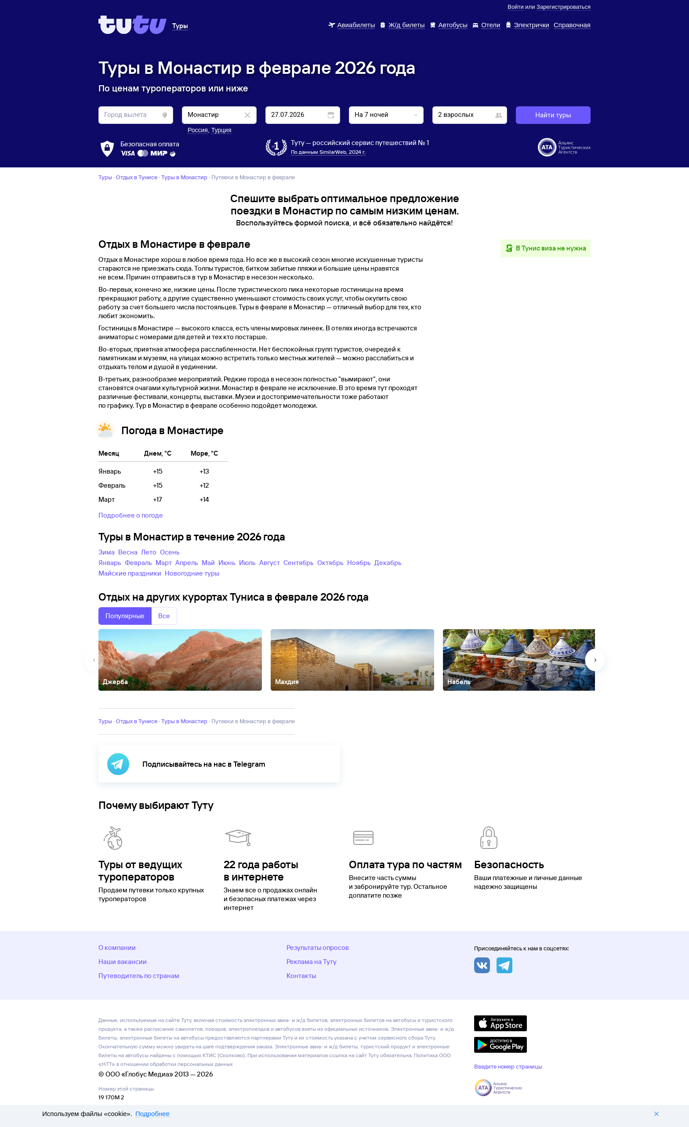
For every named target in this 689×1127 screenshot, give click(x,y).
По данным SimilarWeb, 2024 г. (328, 152)
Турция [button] (221, 130)
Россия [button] (198, 130)
